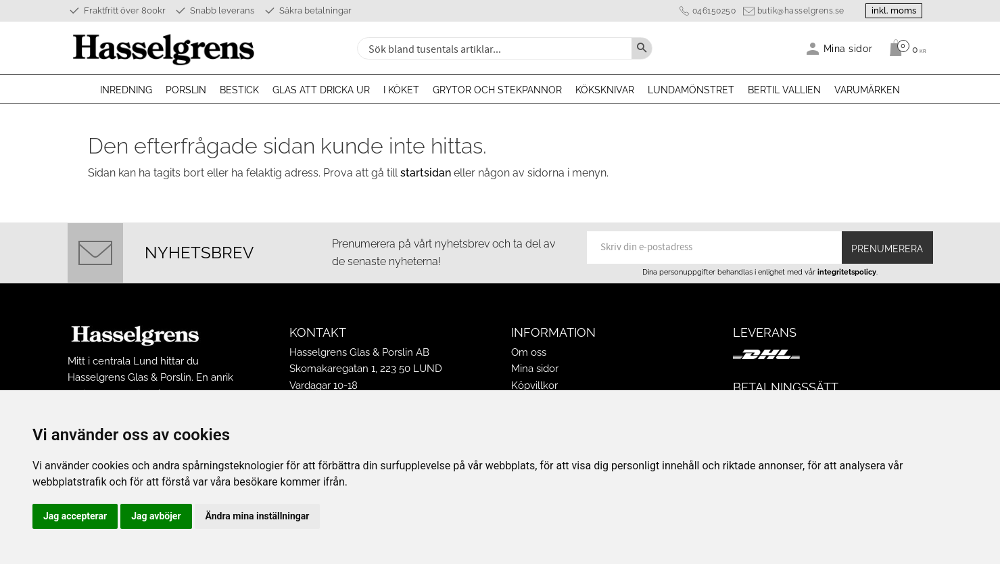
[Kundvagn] (904, 48)
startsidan (425, 172)
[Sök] (642, 48)
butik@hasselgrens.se (800, 11)
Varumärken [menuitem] (867, 90)
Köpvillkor (534, 385)
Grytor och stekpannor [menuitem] (497, 90)
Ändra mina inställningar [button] (258, 516)
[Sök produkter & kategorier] (493, 48)
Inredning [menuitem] (126, 90)
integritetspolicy (846, 272)
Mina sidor (534, 368)
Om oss (528, 352)
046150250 (714, 11)
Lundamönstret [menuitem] (691, 90)
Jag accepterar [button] (75, 516)
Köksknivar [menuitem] (604, 90)
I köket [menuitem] (401, 90)
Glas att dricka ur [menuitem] (321, 90)
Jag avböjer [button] (156, 516)
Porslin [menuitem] (186, 90)
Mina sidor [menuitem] (848, 48)
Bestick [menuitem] (239, 90)
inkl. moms (894, 10)
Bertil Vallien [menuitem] (784, 90)
